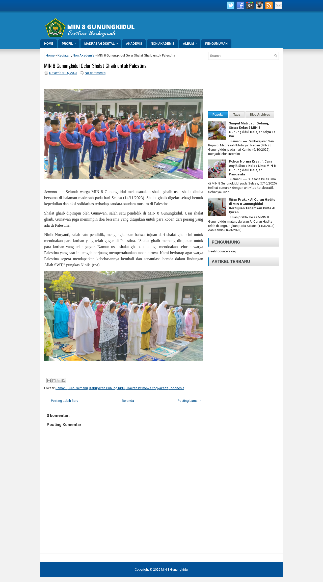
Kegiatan (64, 55)
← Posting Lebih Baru (62, 401)
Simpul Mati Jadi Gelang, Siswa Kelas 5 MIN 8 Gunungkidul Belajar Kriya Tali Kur (253, 129)
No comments (95, 73)
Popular (218, 114)
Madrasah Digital (102, 42)
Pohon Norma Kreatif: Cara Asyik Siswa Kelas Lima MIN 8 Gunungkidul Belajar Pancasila (252, 168)
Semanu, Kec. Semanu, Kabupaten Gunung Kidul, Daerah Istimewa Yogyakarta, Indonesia (120, 388)
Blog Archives (260, 114)
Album (191, 42)
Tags (236, 114)
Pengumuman (216, 43)
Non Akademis (162, 43)
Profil (70, 42)
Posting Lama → (190, 401)
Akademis (134, 43)
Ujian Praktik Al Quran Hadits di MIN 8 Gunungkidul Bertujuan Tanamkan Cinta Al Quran (252, 206)
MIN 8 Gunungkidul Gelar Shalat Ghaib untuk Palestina (95, 65)
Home (48, 43)
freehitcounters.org (222, 251)
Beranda (128, 401)
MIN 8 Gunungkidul (175, 569)
